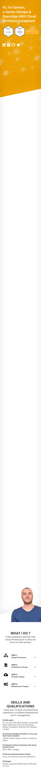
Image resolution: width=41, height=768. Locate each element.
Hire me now (32, 32)
